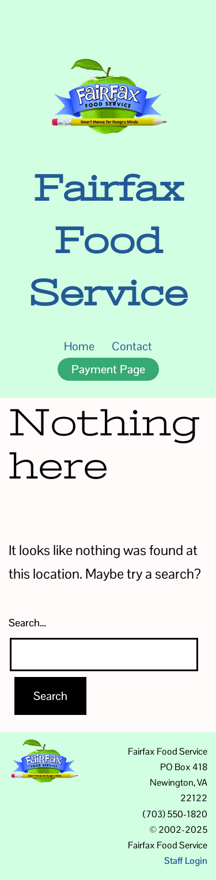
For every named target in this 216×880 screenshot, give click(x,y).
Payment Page (108, 369)
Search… (27, 622)
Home (79, 346)
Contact (132, 346)
